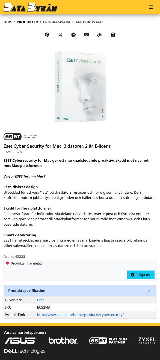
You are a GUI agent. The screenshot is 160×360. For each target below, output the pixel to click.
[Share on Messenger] (73, 35)
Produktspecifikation (26, 290)
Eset (40, 299)
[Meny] (151, 7)
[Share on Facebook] (47, 35)
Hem (7, 21)
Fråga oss (141, 274)
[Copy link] (100, 35)
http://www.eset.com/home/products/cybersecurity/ (80, 314)
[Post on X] (60, 35)
